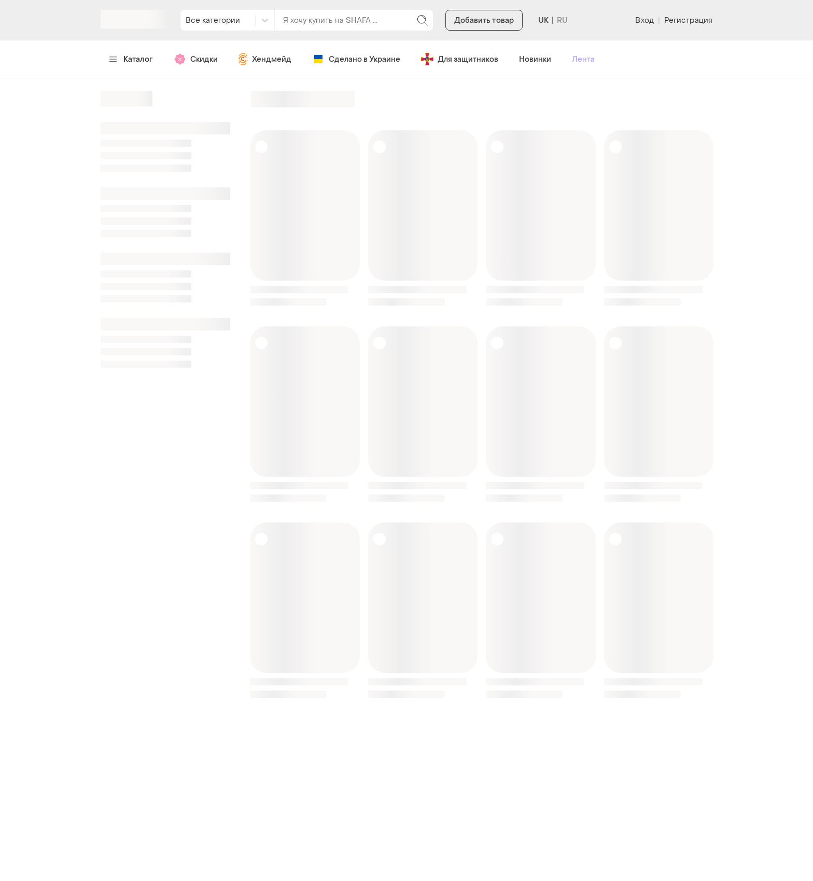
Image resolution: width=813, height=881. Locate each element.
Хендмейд (265, 59)
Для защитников (459, 59)
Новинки (535, 59)
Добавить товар (484, 20)
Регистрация (688, 20)
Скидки (196, 59)
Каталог (131, 59)
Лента (583, 59)
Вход (644, 20)
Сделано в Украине (356, 59)
